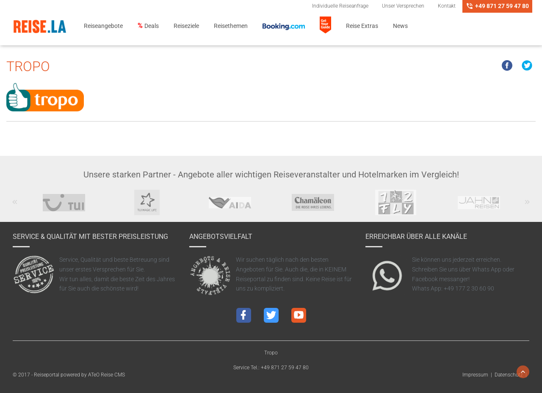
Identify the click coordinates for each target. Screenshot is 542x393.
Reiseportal (46, 375)
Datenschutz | (512, 375)
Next (527, 206)
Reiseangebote (103, 26)
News (400, 26)
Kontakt (447, 6)
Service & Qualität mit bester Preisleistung (90, 236)
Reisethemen (231, 26)
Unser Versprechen (403, 6)
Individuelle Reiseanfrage (340, 6)
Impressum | (478, 375)
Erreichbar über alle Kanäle (416, 236)
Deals (151, 26)
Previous (15, 206)
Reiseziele (186, 26)
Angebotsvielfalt (220, 236)
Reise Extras (362, 26)
